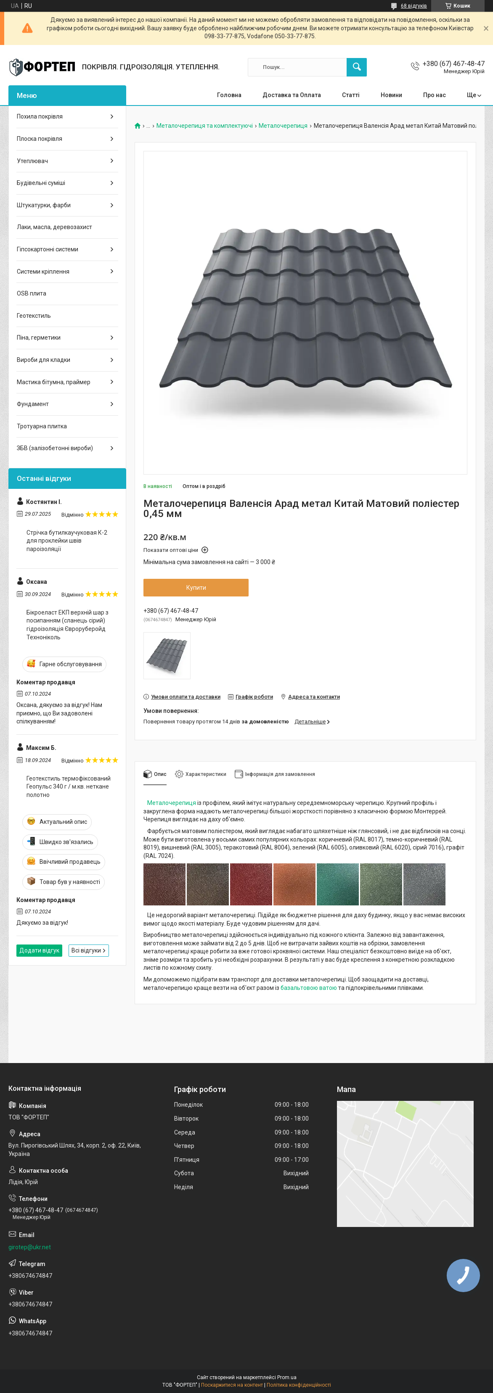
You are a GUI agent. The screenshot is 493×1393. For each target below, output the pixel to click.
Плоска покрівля (39, 138)
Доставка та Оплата (291, 95)
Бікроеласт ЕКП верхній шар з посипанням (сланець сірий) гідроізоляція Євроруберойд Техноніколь (68, 625)
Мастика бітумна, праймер (53, 382)
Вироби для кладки (43, 359)
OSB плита (31, 293)
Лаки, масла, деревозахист (54, 227)
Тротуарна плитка (42, 426)
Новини (391, 95)
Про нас (434, 95)
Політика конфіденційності (299, 1385)
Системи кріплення (43, 271)
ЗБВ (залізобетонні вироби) (55, 448)
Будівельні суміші (41, 182)
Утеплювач (32, 161)
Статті (351, 95)
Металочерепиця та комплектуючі (204, 126)
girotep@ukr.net (29, 1247)
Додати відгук (39, 950)
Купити (196, 587)
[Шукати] (357, 67)
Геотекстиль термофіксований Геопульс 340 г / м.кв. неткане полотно (69, 786)
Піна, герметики (39, 337)
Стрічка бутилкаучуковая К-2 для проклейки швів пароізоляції (67, 540)
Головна (229, 95)
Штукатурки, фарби (44, 205)
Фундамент (33, 404)
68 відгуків (414, 6)
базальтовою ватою (309, 987)
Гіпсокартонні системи (47, 249)
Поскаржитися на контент (232, 1385)
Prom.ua (287, 1377)
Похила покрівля (40, 116)
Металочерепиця (283, 126)
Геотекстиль (34, 315)
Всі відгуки (86, 950)
